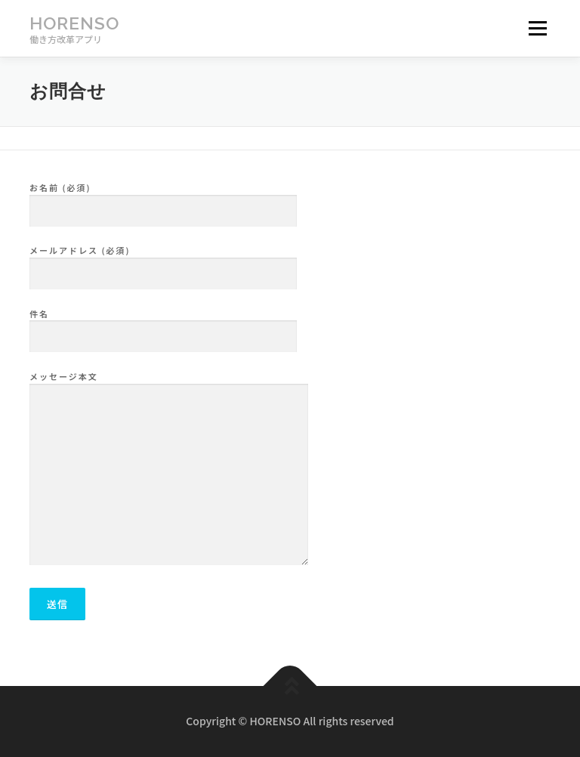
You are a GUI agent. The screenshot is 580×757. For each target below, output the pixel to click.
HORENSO (74, 23)
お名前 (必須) (163, 199)
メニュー (537, 28)
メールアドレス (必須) (163, 262)
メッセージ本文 (168, 469)
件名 (163, 325)
